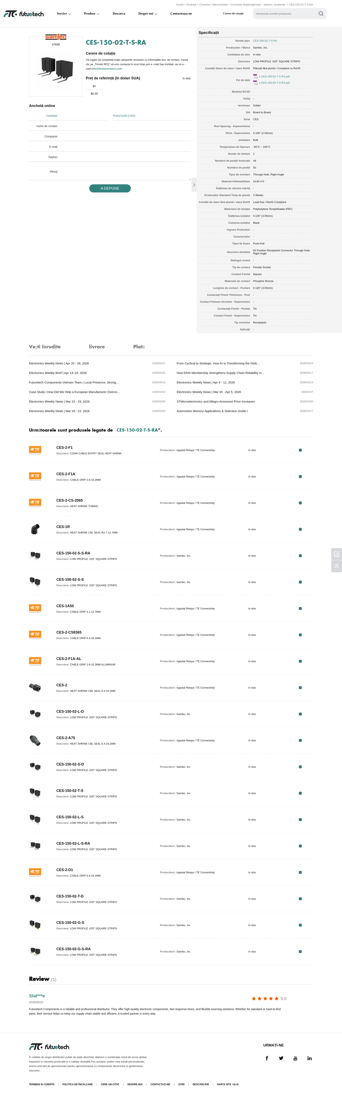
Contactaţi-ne (160, 1084)
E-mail (53, 146)
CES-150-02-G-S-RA (73, 949)
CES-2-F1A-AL (68, 659)
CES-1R (63, 527)
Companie (50, 136)
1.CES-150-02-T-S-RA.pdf (274, 76)
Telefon (52, 157)
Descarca (119, 13)
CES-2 (61, 685)
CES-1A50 (65, 606)
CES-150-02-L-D (70, 711)
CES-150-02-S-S (70, 580)
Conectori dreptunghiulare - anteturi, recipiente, (259, 4)
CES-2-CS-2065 (69, 500)
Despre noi (146, 13)
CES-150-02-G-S (70, 923)
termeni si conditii (41, 1084)
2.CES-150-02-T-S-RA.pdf (274, 82)
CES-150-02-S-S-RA (73, 553)
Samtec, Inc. (260, 47)
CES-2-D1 (64, 870)
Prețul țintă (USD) (124, 115)
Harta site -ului (228, 1084)
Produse (191, 4)
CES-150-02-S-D (70, 764)
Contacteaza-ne (182, 13)
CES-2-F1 (64, 448)
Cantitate (51, 115)
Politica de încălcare (77, 1084)
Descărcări (201, 1084)
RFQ (300, 450)
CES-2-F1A (65, 474)
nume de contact (46, 126)
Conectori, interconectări (213, 4)
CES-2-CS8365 (69, 632)
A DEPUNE (110, 188)
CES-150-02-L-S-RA (73, 843)
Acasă (179, 4)
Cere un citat (110, 1084)
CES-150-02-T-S (69, 791)
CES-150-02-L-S (70, 817)
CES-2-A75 (65, 738)
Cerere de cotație (234, 13)
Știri (181, 1084)
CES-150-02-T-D (70, 896)
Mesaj (53, 171)
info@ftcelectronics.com (106, 68)
